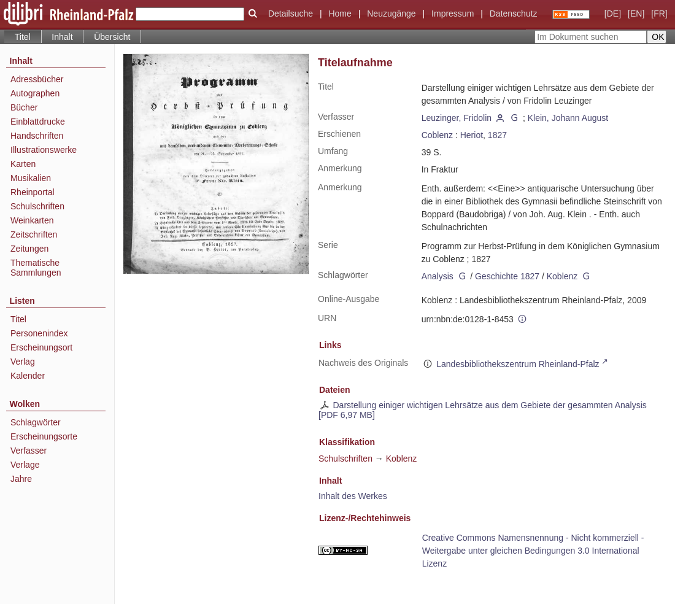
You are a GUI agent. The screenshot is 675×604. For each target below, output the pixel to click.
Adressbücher (36, 79)
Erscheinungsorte (43, 436)
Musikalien (30, 178)
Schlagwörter (35, 422)
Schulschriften (37, 206)
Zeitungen (29, 249)
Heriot (471, 135)
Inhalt (62, 37)
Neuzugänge (391, 13)
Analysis (437, 276)
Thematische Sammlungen (35, 267)
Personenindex (39, 333)
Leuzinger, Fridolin (457, 118)
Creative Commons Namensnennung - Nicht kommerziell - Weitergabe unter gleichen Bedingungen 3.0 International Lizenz (533, 550)
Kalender (27, 376)
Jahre (21, 479)
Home (339, 13)
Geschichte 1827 (507, 276)
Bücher (23, 107)
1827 (497, 135)
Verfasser (28, 450)
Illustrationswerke (43, 150)
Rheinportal (32, 192)
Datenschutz (514, 13)
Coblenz (437, 135)
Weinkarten (32, 220)
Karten (23, 164)
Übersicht (112, 37)
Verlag (22, 361)
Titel (18, 319)
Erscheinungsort (41, 347)
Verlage (24, 465)
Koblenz (562, 276)
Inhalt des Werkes (352, 496)
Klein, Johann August (568, 118)
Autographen (35, 93)
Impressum (452, 13)
